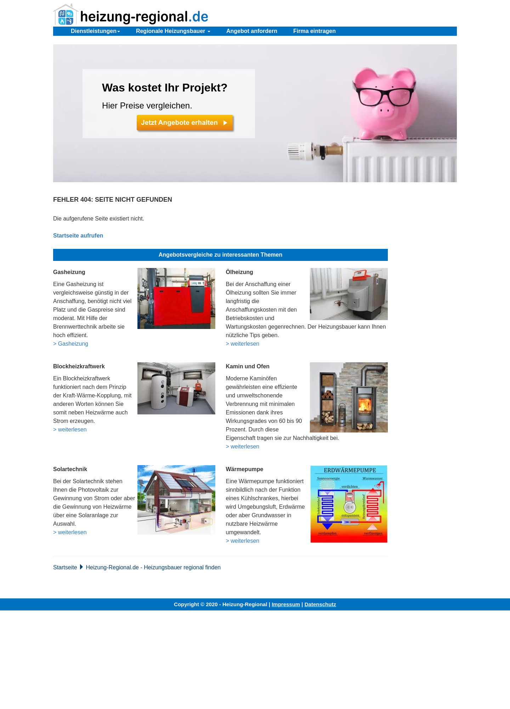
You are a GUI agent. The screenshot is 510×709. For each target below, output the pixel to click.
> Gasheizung (70, 344)
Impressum (286, 604)
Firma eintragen (314, 31)
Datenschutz (320, 604)
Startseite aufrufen (78, 236)
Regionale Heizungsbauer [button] (173, 31)
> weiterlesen (243, 344)
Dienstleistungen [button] (95, 31)
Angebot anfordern (251, 31)
